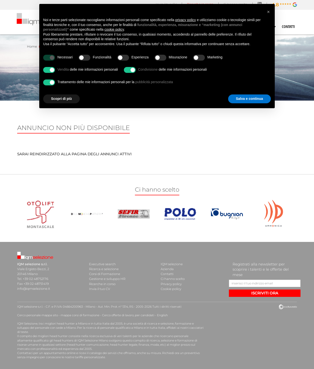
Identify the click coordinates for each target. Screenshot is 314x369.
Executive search (102, 264)
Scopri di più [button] (61, 99)
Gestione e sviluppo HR (107, 279)
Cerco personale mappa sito (37, 315)
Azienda (167, 269)
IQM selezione (172, 264)
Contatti (167, 274)
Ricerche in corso (102, 284)
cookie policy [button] (114, 29)
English (162, 315)
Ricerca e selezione (104, 269)
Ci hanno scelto (173, 279)
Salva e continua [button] (249, 99)
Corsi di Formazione (104, 274)
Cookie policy (171, 288)
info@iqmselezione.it (33, 288)
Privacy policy (171, 284)
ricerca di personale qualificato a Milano (114, 327)
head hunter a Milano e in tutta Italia (83, 323)
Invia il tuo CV (99, 288)
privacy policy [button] (185, 20)
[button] (268, 12)
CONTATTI (288, 26)
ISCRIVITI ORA (264, 293)
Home (32, 46)
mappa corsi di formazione (80, 315)
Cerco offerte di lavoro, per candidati (128, 315)
